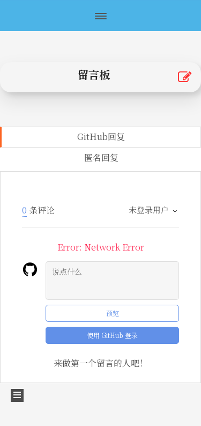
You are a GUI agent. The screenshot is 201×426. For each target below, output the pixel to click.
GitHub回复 (101, 136)
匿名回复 (101, 157)
